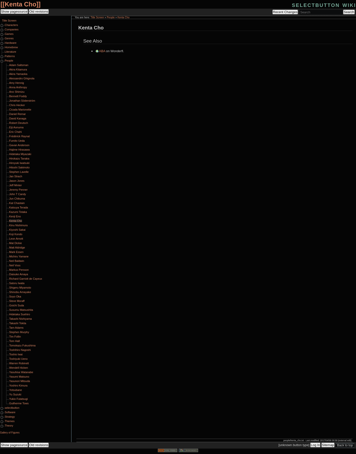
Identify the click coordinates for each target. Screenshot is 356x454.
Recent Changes (285, 12)
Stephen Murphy (19, 332)
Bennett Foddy (18, 96)
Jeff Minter (15, 185)
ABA (102, 51)
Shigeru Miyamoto (20, 287)
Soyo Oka (15, 296)
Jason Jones (16, 180)
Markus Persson (19, 269)
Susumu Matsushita (21, 309)
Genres (9, 38)
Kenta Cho (20, 4)
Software (10, 412)
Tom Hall (14, 341)
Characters (11, 24)
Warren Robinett (19, 363)
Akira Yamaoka (18, 73)
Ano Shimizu (16, 91)
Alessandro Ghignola (21, 78)
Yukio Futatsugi (18, 398)
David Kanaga (17, 118)
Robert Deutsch (18, 122)
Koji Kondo (15, 234)
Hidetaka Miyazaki (20, 154)
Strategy (10, 416)
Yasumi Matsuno (19, 376)
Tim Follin (15, 336)
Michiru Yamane (18, 256)
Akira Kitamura (18, 69)
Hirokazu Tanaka (19, 158)
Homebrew (11, 47)
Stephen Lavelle (19, 171)
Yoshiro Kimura (18, 385)
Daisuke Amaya (18, 274)
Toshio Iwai (15, 354)
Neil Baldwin (16, 260)
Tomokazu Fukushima (22, 345)
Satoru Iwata (16, 283)
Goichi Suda (16, 305)
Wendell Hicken (18, 367)
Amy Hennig (16, 82)
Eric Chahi (15, 131)
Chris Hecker (17, 105)
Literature (10, 51)
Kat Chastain (17, 203)
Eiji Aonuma (16, 127)
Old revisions (38, 11)
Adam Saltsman (18, 65)
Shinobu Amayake (20, 292)
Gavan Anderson (19, 145)
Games (9, 33)
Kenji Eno (15, 216)
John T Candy (17, 194)
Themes (10, 421)
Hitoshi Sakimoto (19, 167)
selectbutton (12, 407)
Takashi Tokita (17, 323)
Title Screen (97, 17)
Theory (9, 425)
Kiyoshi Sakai (17, 229)
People (111, 17)
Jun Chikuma (17, 198)
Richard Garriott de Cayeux (25, 278)
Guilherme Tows (19, 403)
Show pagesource (14, 11)
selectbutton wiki (324, 4)
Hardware (11, 42)
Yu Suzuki (15, 394)
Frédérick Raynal (19, 136)
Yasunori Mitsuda (19, 381)
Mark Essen (16, 251)
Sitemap (328, 445)
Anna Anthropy (18, 87)
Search (349, 12)
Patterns (10, 56)
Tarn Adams (16, 327)
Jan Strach (15, 176)
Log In (315, 445)
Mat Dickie (15, 243)
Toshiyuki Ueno (18, 358)
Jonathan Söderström (22, 100)
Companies (12, 29)
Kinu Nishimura (18, 225)
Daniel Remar (17, 114)
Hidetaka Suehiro (19, 314)
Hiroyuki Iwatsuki (19, 162)
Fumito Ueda (17, 140)
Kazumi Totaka (18, 211)
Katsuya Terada (18, 207)
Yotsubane (15, 389)
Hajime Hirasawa (19, 149)
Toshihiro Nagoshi (20, 349)
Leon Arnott (16, 238)
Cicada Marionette (20, 109)
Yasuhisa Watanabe (21, 372)
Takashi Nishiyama (20, 318)
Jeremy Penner (18, 189)
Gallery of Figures (10, 432)
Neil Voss (15, 265)
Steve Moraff (16, 300)
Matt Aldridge (17, 247)
